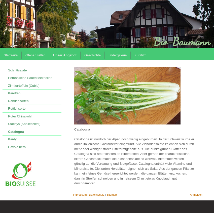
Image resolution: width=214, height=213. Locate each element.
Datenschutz (96, 194)
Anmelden (196, 194)
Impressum (80, 194)
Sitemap (112, 194)
